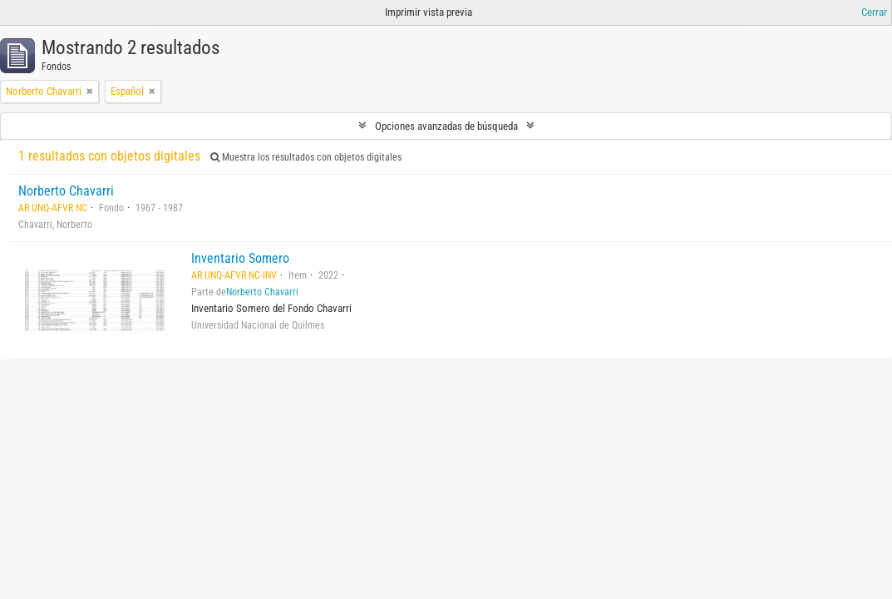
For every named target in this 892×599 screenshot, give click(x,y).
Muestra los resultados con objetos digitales (306, 157)
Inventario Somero (240, 258)
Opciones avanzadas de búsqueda (446, 126)
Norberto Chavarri (66, 191)
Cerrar (874, 12)
